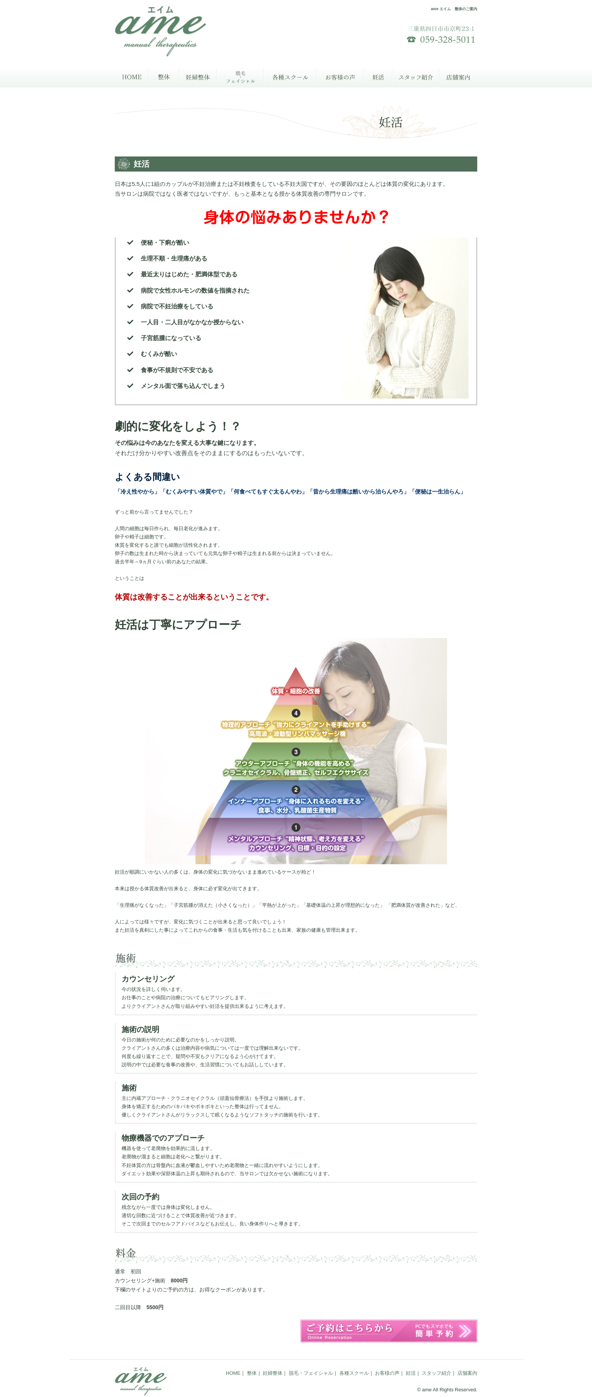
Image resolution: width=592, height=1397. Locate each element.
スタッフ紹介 (415, 77)
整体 (164, 77)
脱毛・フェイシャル (240, 77)
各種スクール (290, 77)
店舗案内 (458, 77)
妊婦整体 (198, 77)
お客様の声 (340, 77)
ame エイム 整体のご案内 (454, 9)
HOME (132, 77)
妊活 (378, 77)
